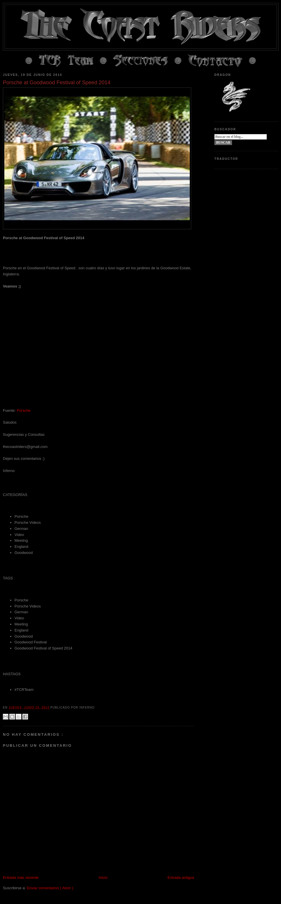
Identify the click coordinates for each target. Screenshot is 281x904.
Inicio (103, 877)
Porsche (24, 410)
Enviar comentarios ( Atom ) (50, 888)
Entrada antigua (180, 877)
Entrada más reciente (21, 877)
